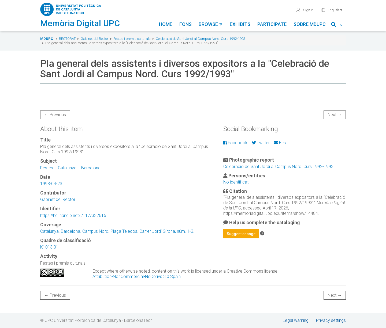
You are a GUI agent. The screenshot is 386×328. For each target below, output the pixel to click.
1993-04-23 (51, 183)
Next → (335, 114)
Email (281, 142)
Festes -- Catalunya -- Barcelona (70, 167)
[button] (337, 25)
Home (165, 24)
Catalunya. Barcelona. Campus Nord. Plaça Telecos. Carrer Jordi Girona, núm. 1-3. (117, 231)
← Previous (55, 114)
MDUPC (46, 39)
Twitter (261, 142)
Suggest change (241, 234)
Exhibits (240, 24)
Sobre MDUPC (310, 24)
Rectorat (67, 39)
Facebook (235, 142)
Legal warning (296, 320)
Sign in (305, 9)
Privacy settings (331, 320)
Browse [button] (211, 24)
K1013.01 (49, 247)
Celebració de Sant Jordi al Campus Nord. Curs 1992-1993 (200, 39)
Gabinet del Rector (94, 39)
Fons (185, 24)
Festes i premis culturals (132, 39)
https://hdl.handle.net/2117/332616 (73, 215)
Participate (272, 24)
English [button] (332, 9)
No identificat (235, 182)
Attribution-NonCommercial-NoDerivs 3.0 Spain (136, 276)
